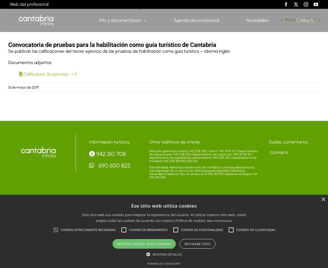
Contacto (278, 152)
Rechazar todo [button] (197, 244)
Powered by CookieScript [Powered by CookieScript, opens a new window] (163, 264)
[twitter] (296, 4)
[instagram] (306, 4)
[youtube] (316, 4)
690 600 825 (109, 165)
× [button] (323, 200)
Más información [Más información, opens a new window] (219, 221)
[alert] (164, 231)
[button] (55, 229)
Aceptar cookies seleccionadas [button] (144, 244)
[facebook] (286, 4)
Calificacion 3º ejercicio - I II (48, 74)
